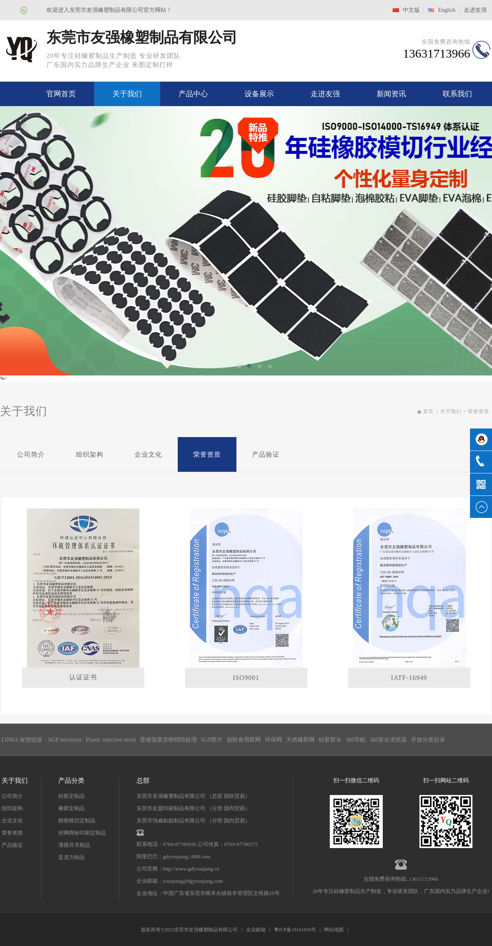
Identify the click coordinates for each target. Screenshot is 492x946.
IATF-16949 (409, 677)
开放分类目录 (428, 740)
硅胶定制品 (71, 796)
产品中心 (193, 94)
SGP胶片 (212, 740)
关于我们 (127, 94)
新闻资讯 (391, 94)
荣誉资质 (207, 454)
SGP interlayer (65, 740)
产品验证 (266, 454)
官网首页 (61, 94)
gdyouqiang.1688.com (186, 856)
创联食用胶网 (244, 740)
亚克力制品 (71, 857)
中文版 (411, 10)
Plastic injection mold (111, 740)
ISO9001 (246, 677)
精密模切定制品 (76, 820)
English (447, 10)
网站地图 (334, 930)
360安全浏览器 (388, 740)
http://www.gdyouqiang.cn (191, 869)
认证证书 (83, 677)
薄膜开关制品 (74, 845)
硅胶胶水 (330, 740)
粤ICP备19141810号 (295, 930)
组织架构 (90, 454)
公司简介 (31, 454)
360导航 (356, 740)
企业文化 (148, 454)
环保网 (273, 740)
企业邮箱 (256, 930)
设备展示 (259, 94)
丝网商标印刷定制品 (82, 833)
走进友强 (475, 10)
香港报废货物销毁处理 (168, 740)
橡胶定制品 (71, 808)
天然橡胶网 (300, 740)
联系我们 (457, 94)
